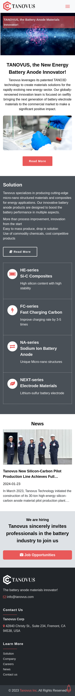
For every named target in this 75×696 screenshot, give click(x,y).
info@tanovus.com (20, 597)
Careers (8, 664)
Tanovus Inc (28, 690)
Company (9, 658)
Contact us (10, 674)
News (7, 669)
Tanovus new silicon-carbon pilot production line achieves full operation (32, 474)
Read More (37, 161)
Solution (8, 653)
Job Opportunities (37, 555)
